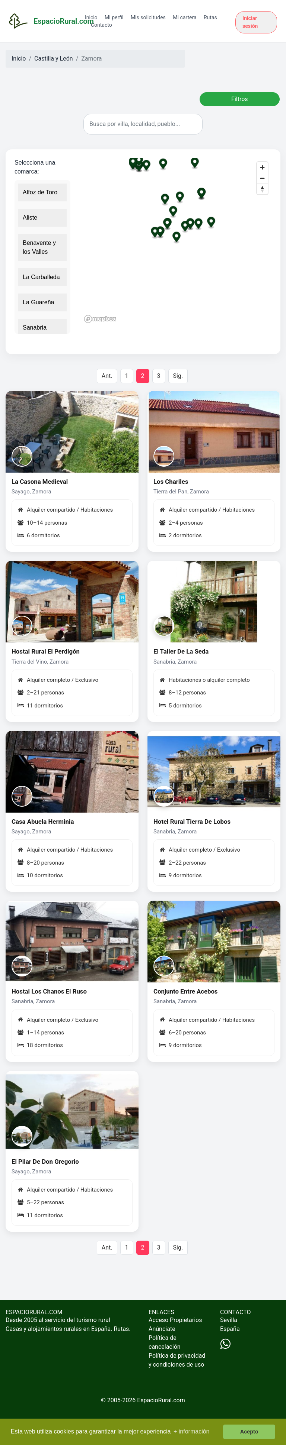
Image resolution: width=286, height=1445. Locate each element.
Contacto (101, 25)
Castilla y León (53, 58)
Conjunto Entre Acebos (185, 991)
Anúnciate (162, 1328)
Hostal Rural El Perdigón (46, 651)
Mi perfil (114, 17)
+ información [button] (192, 1431)
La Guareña (38, 302)
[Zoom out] (262, 178)
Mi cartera (184, 17)
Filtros (239, 99)
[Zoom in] (262, 167)
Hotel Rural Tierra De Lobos (192, 821)
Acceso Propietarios (175, 1319)
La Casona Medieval (40, 481)
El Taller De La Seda (181, 651)
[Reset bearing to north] (262, 189)
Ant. (107, 375)
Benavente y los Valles (39, 247)
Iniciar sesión (250, 22)
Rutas (210, 17)
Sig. (178, 375)
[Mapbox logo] (100, 319)
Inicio (91, 17)
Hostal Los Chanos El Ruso (49, 991)
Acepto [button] (249, 1432)
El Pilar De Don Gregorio (45, 1161)
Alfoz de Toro (40, 192)
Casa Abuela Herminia (43, 821)
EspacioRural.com (161, 1400)
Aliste (30, 217)
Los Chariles (170, 481)
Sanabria (35, 327)
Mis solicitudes (148, 17)
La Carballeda (41, 277)
